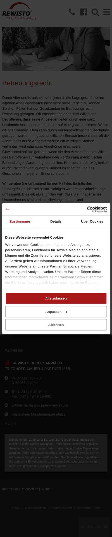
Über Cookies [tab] (92, 221)
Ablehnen (56, 325)
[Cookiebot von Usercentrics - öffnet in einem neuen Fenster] (87, 209)
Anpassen (56, 312)
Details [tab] (56, 221)
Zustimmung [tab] (20, 221)
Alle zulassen (56, 298)
